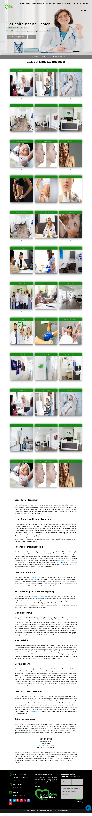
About (28, 3)
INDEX (46, 815)
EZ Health (24, 630)
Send (79, 801)
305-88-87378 (46, 739)
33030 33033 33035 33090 (46, 746)
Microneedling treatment (39, 596)
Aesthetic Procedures (53, 3)
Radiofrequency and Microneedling (67, 560)
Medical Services (38, 3)
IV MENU (68, 3)
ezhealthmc (46, 743)
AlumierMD (84, 3)
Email (15, 792)
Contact (84, 10)
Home (22, 3)
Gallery (75, 3)
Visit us (32, 37)
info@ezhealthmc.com (46, 741)
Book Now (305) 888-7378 (17, 37)
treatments (30, 733)
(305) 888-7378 (17, 788)
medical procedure (35, 577)
